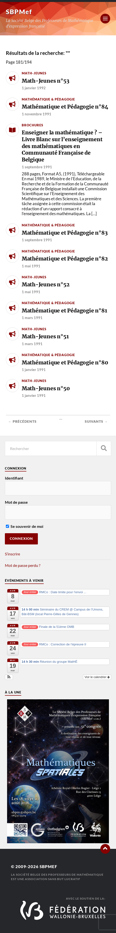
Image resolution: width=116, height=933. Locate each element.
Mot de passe (16, 502)
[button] (9, 677)
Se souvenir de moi (24, 526)
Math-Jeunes (34, 73)
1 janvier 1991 (34, 369)
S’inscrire (12, 554)
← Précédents (22, 421)
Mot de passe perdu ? (22, 565)
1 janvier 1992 (34, 88)
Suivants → (96, 421)
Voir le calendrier (97, 677)
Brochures (32, 125)
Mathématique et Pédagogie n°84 (65, 106)
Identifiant (14, 478)
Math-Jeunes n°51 (45, 336)
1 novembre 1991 (36, 114)
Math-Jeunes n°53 (45, 81)
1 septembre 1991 (37, 167)
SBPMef (19, 11)
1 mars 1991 (32, 317)
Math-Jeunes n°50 (46, 388)
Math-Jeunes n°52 (46, 284)
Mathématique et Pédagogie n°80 (65, 362)
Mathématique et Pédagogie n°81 (64, 310)
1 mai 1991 (31, 266)
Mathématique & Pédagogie (48, 99)
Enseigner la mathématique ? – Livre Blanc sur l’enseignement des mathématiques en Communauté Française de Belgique (62, 146)
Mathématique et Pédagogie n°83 (65, 233)
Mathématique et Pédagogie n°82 (65, 258)
